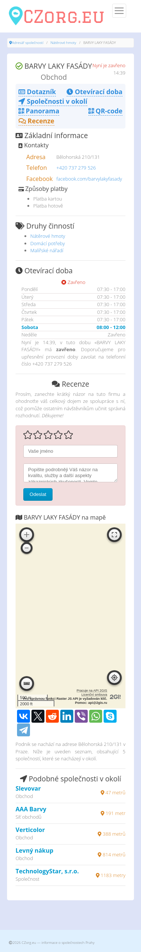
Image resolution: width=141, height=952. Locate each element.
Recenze (36, 120)
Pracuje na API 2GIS (92, 690)
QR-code (105, 110)
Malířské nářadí (46, 250)
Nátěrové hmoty (63, 42)
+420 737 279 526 (76, 167)
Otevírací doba (94, 91)
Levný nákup (34, 850)
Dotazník (37, 91)
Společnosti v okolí (53, 101)
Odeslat (38, 494)
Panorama (39, 110)
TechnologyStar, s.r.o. (47, 871)
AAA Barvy (31, 809)
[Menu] (119, 11)
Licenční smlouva (94, 694)
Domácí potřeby (47, 243)
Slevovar (28, 788)
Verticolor (30, 830)
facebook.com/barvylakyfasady (89, 178)
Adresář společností (27, 42)
